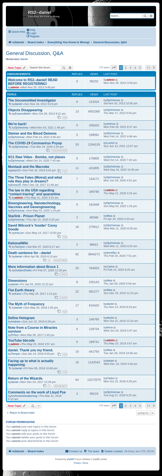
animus (111, 123)
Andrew (15, 321)
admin (15, 87)
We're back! (17, 124)
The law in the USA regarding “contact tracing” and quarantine (34, 192)
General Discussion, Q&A (34, 53)
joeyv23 (15, 170)
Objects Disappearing (25, 110)
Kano (18, 293)
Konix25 (16, 184)
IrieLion (19, 232)
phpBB (70, 459)
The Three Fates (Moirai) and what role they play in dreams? (35, 179)
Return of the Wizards (25, 378)
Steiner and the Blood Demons (32, 133)
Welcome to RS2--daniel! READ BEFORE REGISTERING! (33, 82)
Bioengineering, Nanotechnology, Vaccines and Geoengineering (34, 205)
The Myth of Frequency (26, 304)
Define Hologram (21, 318)
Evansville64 (22, 113)
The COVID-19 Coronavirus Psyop (35, 143)
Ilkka (109, 215)
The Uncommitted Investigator (32, 100)
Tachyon (20, 246)
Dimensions (17, 280)
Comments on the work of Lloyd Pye (37, 392)
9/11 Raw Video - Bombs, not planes (36, 157)
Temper (15, 353)
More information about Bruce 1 (33, 267)
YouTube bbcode (21, 340)
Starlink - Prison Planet (26, 216)
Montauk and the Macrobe (28, 166)
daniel (24, 59)
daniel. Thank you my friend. (30, 350)
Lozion (111, 142)
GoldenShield (23, 270)
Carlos (111, 266)
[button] (114, 67)
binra (110, 327)
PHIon (15, 335)
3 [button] (130, 68)
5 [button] (140, 68)
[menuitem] (30, 30)
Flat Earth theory (21, 290)
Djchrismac (113, 100)
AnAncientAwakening (24, 395)
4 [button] (135, 68)
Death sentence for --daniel (29, 253)
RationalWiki (18, 243)
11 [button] (148, 68)
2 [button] (125, 68)
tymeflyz (112, 252)
